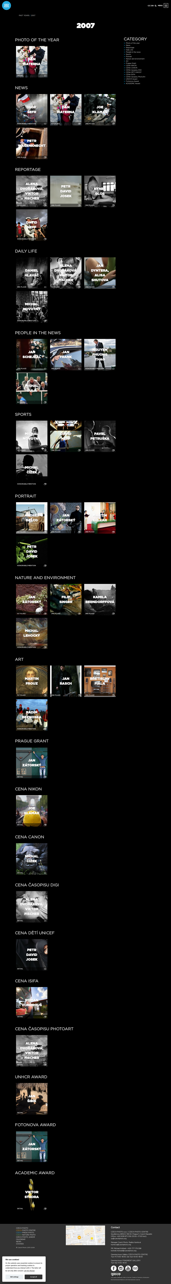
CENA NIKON (131, 65)
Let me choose (29, 1271)
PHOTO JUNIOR (25, 1237)
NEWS (18, 1241)
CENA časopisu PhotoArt (136, 77)
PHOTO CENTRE (26, 1230)
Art (127, 61)
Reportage (130, 47)
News (128, 45)
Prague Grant (131, 63)
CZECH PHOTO (22, 1228)
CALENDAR (20, 1239)
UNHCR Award (131, 79)
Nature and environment (135, 59)
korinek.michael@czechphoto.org (123, 1251)
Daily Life (129, 50)
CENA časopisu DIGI (134, 70)
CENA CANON (131, 68)
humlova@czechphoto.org (121, 1245)
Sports (128, 54)
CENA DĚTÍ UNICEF (134, 72)
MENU (160, 5)
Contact (115, 1227)
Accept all (33, 1277)
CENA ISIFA (131, 74)
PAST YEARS (24, 15)
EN (152, 6)
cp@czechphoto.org (118, 1238)
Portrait (129, 56)
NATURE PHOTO (26, 1235)
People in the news (133, 52)
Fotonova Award (132, 81)
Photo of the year (133, 43)
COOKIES (20, 1244)
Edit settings (14, 1277)
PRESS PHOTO (25, 1232)
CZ (149, 6)
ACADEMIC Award (133, 83)
